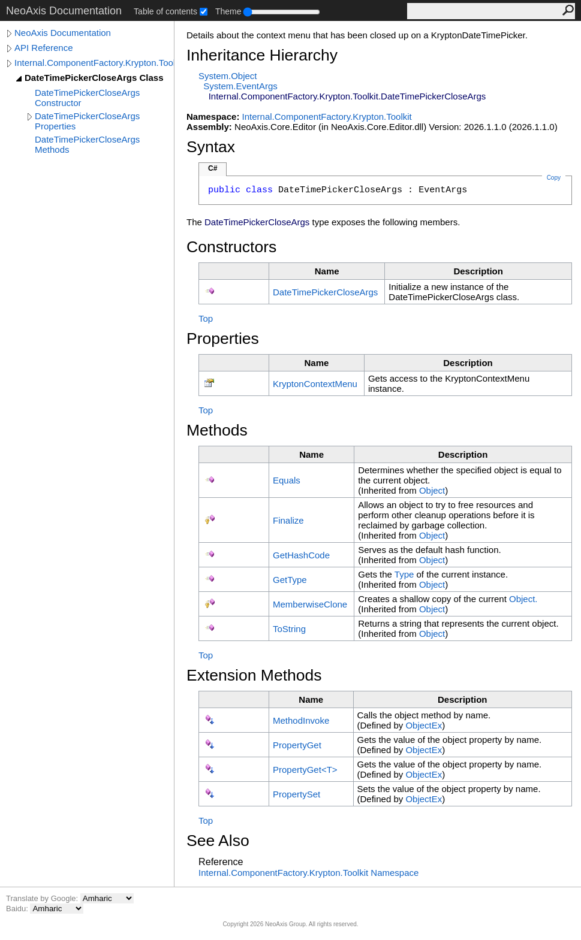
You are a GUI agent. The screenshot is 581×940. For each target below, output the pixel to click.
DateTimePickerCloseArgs (325, 292)
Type (404, 574)
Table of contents (165, 11)
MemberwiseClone (310, 604)
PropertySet (296, 794)
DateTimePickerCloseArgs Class (94, 77)
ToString (289, 629)
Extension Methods (254, 675)
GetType (290, 580)
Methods (217, 430)
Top (205, 318)
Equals (286, 480)
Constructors (231, 247)
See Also (217, 841)
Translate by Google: (43, 898)
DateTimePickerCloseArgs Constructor (87, 97)
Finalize (288, 520)
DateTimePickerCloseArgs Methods (87, 144)
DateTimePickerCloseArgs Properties (87, 121)
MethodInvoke (301, 720)
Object (432, 490)
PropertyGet (297, 745)
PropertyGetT (305, 769)
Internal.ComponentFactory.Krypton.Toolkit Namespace (308, 873)
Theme (228, 11)
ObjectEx (423, 725)
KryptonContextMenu (315, 384)
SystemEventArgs (240, 86)
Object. (523, 599)
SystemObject (227, 76)
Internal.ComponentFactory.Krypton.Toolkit (94, 63)
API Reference (43, 48)
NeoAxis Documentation (62, 33)
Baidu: (18, 908)
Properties (222, 338)
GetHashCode (301, 555)
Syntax (210, 147)
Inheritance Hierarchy (262, 55)
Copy (554, 177)
